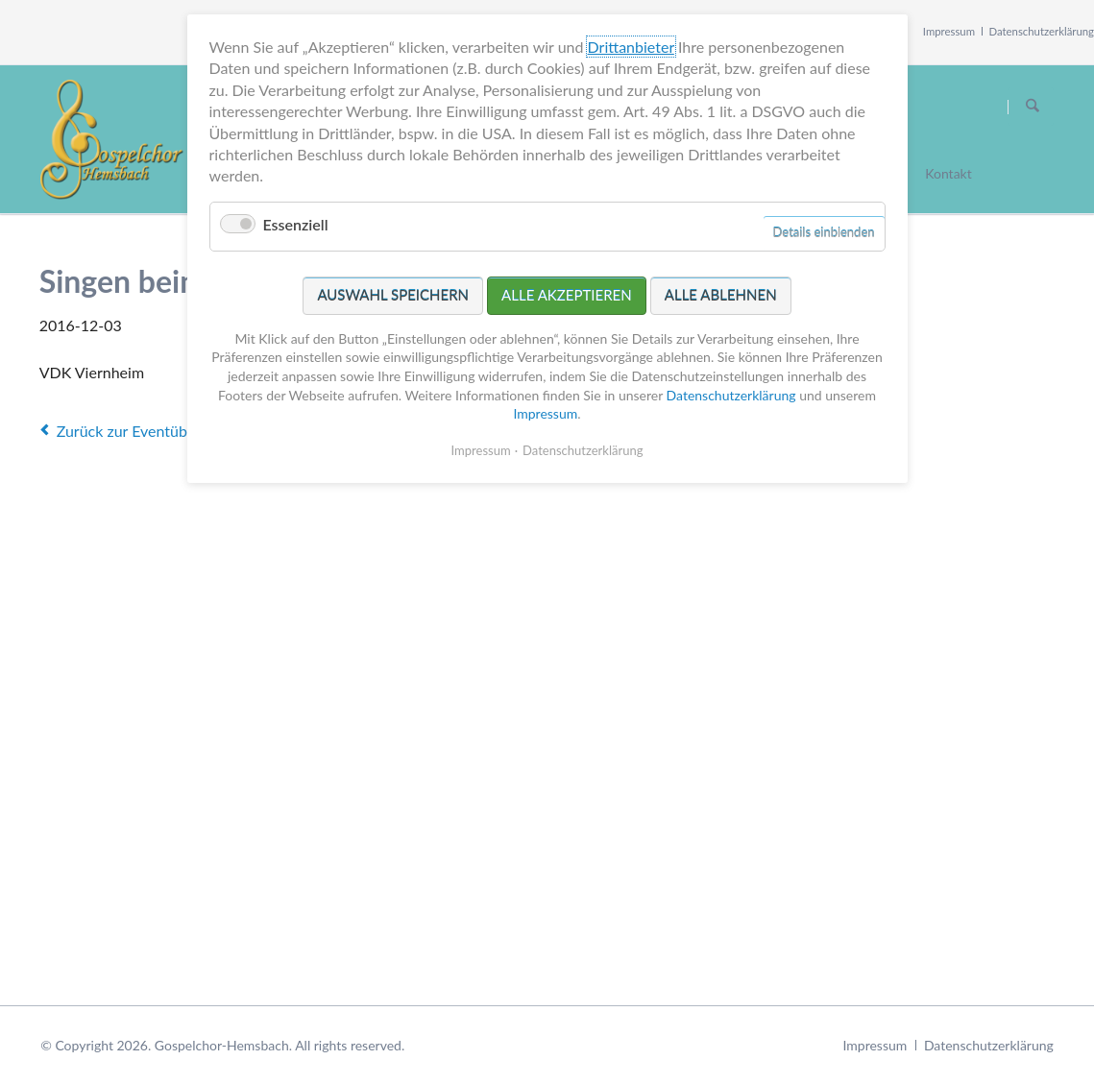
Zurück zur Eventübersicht (145, 431)
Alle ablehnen (721, 291)
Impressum (949, 31)
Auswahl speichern (393, 291)
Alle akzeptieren (566, 291)
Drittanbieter (631, 43)
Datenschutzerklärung (1042, 31)
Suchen (1032, 106)
